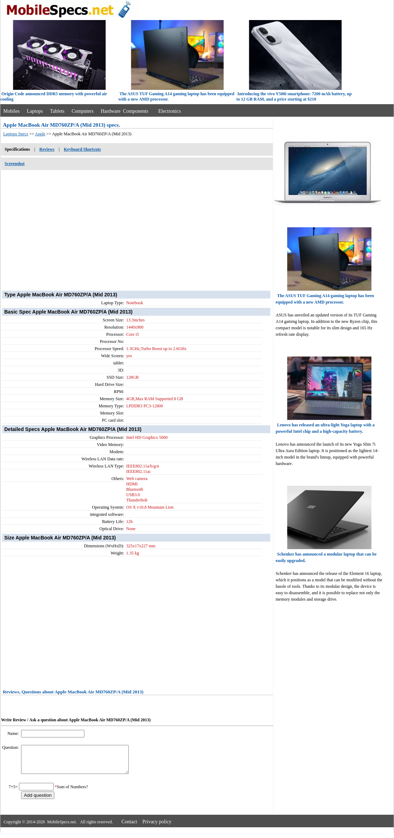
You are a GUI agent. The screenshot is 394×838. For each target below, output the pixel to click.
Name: (14, 733)
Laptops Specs (15, 133)
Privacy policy (156, 827)
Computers (82, 111)
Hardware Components (124, 111)
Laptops (35, 111)
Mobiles (11, 111)
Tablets (57, 111)
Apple (40, 133)
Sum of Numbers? (72, 792)
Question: (11, 747)
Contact (129, 827)
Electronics (169, 111)
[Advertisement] (137, 226)
